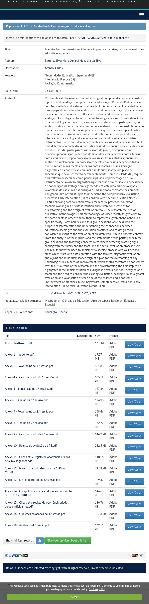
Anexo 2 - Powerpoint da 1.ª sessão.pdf (29, 366)
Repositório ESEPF (17, 26)
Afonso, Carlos (54, 68)
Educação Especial (84, 26)
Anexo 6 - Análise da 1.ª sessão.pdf (26, 400)
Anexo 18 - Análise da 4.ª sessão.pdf (27, 525)
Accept (74, 596)
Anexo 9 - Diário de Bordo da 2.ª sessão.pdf (32, 434)
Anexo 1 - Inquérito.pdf (19, 354)
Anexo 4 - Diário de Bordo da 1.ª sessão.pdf (32, 377)
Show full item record (19, 540)
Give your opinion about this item (67, 540)
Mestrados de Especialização (51, 26)
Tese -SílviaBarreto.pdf (18, 343)
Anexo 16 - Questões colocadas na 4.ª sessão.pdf (35, 514)
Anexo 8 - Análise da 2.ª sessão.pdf (26, 422)
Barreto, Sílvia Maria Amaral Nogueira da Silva (73, 60)
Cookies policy (97, 589)
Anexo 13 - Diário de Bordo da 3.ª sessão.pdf (32, 479)
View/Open (135, 344)
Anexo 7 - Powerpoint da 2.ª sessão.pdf (29, 411)
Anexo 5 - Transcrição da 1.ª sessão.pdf (29, 388)
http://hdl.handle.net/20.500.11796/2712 (70, 293)
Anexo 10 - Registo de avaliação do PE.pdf (31, 445)
